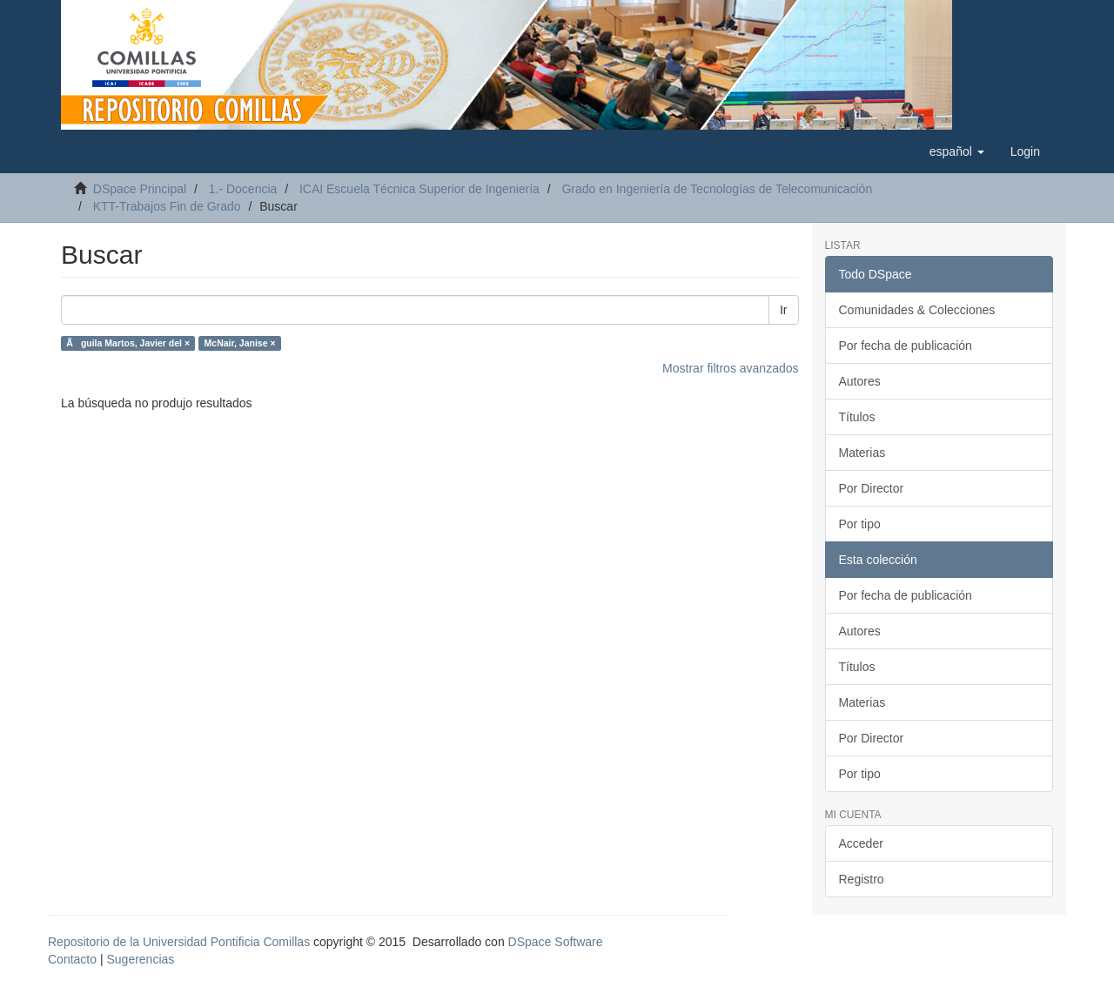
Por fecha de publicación (905, 346)
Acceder (861, 843)
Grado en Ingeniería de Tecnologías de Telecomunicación (716, 189)
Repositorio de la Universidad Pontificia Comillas (179, 942)
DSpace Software (555, 942)
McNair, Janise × (240, 343)
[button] (956, 151)
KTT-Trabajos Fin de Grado (167, 206)
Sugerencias (140, 959)
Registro (861, 879)
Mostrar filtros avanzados (730, 368)
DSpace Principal (139, 189)
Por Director (871, 488)
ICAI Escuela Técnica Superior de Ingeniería (419, 189)
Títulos (857, 417)
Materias (862, 453)
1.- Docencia (243, 189)
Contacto (72, 959)
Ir (784, 310)
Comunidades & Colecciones (917, 310)
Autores (860, 381)
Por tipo (860, 524)
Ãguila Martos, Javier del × (128, 343)
